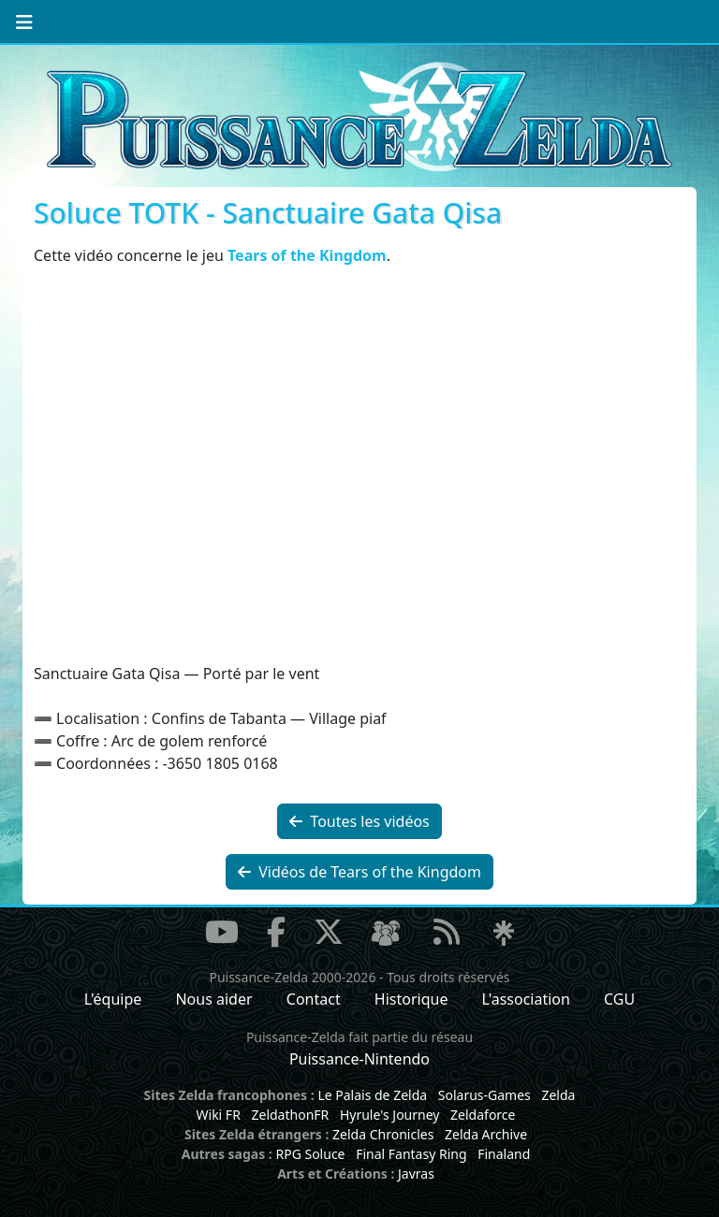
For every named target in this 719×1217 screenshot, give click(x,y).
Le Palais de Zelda (372, 1095)
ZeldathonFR (290, 1114)
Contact (313, 999)
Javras (416, 1173)
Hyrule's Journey (390, 1114)
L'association (526, 999)
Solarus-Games (484, 1095)
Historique (411, 999)
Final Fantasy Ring (411, 1154)
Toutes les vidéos (359, 821)
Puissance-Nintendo (359, 1059)
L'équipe (113, 999)
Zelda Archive (486, 1134)
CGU (619, 999)
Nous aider (213, 999)
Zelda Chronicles (382, 1134)
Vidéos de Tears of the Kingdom (359, 872)
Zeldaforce (482, 1114)
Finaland (503, 1154)
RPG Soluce (310, 1154)
